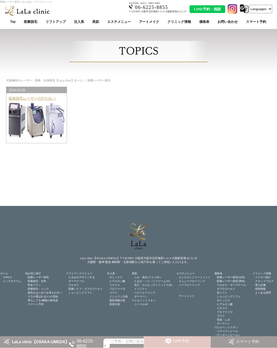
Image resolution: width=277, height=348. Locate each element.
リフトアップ (56, 22)
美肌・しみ (223, 319)
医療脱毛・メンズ (38, 288)
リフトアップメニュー (79, 273)
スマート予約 (256, 22)
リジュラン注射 (118, 296)
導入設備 (260, 284)
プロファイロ (117, 288)
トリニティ (140, 288)
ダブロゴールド (226, 288)
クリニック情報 (179, 22)
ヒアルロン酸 (117, 281)
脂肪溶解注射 (117, 300)
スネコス (114, 284)
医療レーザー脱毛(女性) (231, 277)
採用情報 (260, 288)
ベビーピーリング (144, 292)
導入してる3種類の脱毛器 (43, 300)
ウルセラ (73, 284)
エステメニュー (119, 22)
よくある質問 (263, 292)
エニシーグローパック (192, 281)
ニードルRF (141, 304)
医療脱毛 (30, 22)
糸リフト (222, 292)
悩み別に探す (33, 273)
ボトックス (116, 277)
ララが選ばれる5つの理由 (43, 296)
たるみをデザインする (81, 277)
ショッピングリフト (80, 292)
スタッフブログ (264, 281)
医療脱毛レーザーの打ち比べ (32, 98)
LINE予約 (181, 341)
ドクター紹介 (263, 277)
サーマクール (76, 281)
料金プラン (34, 284)
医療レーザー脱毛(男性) (231, 281)
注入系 (79, 22)
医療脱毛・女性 (37, 281)
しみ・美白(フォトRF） (148, 277)
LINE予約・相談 (207, 9)
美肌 (95, 22)
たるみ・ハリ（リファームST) (152, 281)
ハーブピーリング (189, 284)
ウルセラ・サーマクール (231, 284)
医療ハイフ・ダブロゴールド (85, 288)
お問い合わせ (228, 22)
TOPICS (7, 277)
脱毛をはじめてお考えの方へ (45, 292)
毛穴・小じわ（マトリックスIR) (153, 284)
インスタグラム (12, 281)
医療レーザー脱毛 (38, 277)
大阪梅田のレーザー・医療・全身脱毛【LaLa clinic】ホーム (44, 80)
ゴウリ (113, 292)
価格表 (204, 22)
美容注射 (114, 304)
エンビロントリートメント (195, 277)
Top (13, 21)
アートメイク (149, 22)
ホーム (4, 273)
